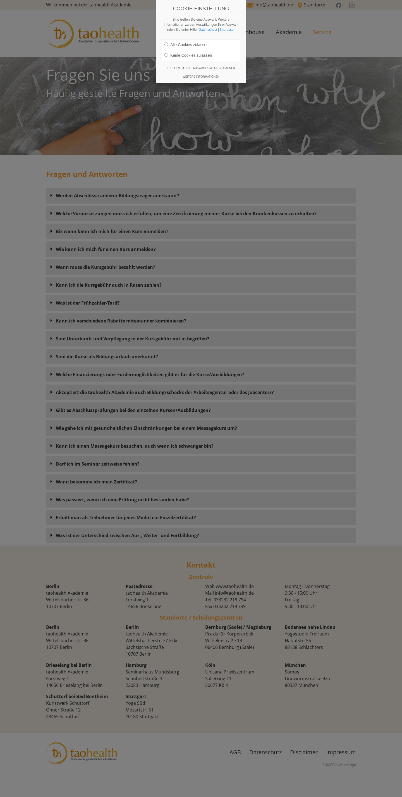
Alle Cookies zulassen (186, 44)
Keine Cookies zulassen (188, 55)
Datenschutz (207, 30)
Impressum (228, 30)
